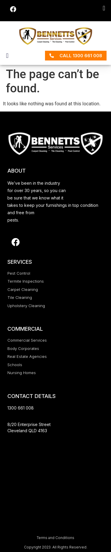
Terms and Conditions (55, 537)
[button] (55, 8)
